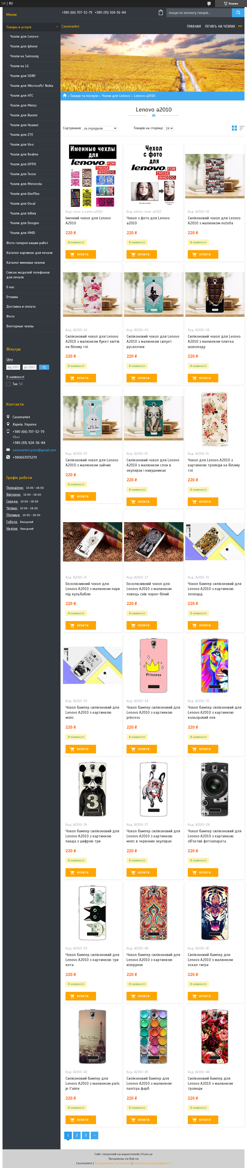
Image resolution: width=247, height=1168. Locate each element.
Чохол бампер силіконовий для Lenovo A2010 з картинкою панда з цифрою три (92, 836)
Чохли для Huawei (24, 125)
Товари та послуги (84, 96)
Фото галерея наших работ (27, 243)
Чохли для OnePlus (25, 194)
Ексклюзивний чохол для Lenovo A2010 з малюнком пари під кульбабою (93, 588)
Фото (10, 316)
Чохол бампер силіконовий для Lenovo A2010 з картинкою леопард (214, 588)
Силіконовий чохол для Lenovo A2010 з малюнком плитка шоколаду (214, 341)
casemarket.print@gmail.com (34, 450)
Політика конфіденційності (152, 1163)
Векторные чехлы (20, 326)
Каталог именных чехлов (25, 262)
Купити (82, 254)
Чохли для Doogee (24, 223)
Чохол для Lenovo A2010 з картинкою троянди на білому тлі (214, 465)
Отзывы (12, 297)
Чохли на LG (19, 66)
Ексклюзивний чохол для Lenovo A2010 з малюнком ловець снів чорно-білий (149, 588)
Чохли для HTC (21, 95)
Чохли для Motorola (26, 184)
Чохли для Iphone (24, 46)
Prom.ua (146, 1154)
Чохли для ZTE (21, 134)
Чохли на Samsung (24, 56)
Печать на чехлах (220, 26)
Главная (194, 26)
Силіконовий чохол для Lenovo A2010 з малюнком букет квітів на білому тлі (92, 341)
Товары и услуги (18, 27)
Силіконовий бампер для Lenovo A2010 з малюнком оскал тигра (210, 959)
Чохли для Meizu (23, 105)
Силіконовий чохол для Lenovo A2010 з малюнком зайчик (92, 462)
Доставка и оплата (21, 306)
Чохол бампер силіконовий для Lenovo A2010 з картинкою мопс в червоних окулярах (153, 836)
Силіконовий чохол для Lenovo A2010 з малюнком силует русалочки (153, 341)
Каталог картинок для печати (29, 253)
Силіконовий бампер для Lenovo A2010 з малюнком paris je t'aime (92, 1083)
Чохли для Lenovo (24, 36)
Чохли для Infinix (23, 213)
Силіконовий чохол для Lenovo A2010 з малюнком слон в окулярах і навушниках (153, 465)
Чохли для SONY (23, 76)
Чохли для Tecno (23, 174)
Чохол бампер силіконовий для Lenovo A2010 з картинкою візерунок (153, 959)
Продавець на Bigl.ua (124, 1158)
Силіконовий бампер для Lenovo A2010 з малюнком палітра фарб (149, 1083)
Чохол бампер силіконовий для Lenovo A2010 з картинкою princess (153, 712)
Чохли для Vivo (22, 144)
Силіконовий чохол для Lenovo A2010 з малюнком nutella (214, 220)
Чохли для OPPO (23, 164)
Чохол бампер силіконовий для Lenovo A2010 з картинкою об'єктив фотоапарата (214, 836)
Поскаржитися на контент (113, 1163)
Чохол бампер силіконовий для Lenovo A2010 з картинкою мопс (92, 712)
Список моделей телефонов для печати (28, 274)
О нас (10, 287)
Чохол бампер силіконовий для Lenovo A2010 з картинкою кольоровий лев (214, 712)
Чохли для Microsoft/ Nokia (31, 86)
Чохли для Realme (24, 154)
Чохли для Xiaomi (23, 115)
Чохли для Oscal (22, 203)
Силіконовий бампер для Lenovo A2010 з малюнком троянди (210, 1083)
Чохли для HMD (22, 233)
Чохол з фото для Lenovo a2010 (148, 220)
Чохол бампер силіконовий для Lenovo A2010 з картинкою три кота (92, 959)
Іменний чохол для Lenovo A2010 (88, 220)
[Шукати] (238, 12)
